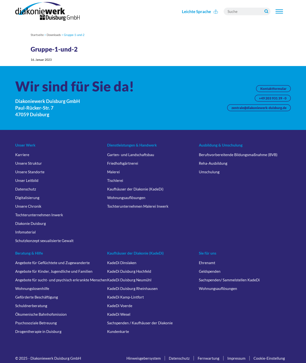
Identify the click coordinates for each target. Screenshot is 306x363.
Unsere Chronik (28, 206)
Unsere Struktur (28, 163)
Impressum (236, 358)
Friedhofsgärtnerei (122, 163)
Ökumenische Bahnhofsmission (41, 314)
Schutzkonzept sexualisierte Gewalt (44, 240)
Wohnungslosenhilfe (32, 288)
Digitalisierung (27, 197)
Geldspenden (210, 271)
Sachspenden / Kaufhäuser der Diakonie (140, 323)
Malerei (113, 172)
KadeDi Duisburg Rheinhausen (132, 288)
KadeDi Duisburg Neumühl (129, 280)
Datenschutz (25, 189)
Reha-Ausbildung (213, 163)
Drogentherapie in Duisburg (38, 331)
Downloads (54, 35)
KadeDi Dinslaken (121, 262)
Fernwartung (208, 358)
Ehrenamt (207, 262)
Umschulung (209, 172)
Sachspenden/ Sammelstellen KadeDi (229, 280)
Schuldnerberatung (31, 305)
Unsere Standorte (29, 172)
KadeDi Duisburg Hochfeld (129, 271)
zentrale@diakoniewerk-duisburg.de (258, 108)
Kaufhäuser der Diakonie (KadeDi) (135, 189)
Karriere (22, 154)
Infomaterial (25, 232)
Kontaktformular (273, 89)
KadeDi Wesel (118, 314)
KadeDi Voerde (119, 305)
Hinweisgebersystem (143, 358)
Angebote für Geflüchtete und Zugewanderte (52, 262)
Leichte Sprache (200, 11)
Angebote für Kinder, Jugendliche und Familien (54, 271)
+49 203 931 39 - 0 (272, 98)
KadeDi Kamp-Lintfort (125, 297)
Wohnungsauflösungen (126, 197)
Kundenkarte (118, 331)
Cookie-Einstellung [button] (269, 358)
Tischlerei (115, 180)
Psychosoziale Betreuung (36, 323)
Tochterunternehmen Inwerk (39, 215)
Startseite (37, 35)
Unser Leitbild (26, 180)
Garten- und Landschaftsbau (130, 154)
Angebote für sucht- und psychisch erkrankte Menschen (61, 280)
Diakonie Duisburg (30, 223)
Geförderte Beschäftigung (36, 297)
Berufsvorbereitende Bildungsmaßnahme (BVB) (238, 154)
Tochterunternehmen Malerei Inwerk (137, 206)
